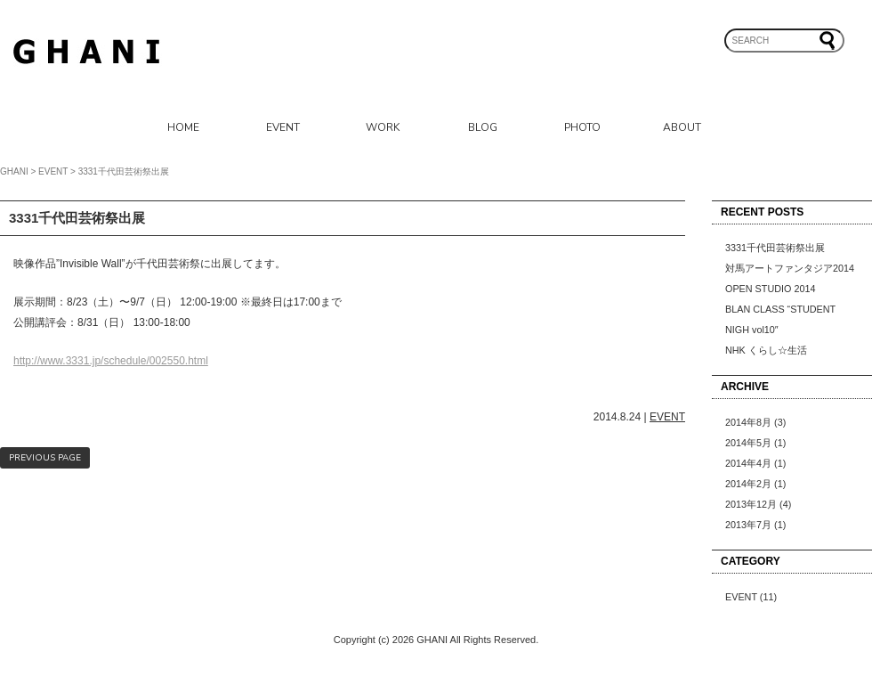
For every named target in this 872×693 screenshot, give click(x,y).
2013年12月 (751, 504)
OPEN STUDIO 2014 (770, 288)
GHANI (14, 171)
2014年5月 (748, 442)
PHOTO (582, 127)
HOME (183, 127)
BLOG (482, 127)
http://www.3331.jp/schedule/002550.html (110, 361)
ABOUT (682, 127)
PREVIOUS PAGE (45, 458)
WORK (383, 127)
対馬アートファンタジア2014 (789, 268)
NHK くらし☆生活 (766, 350)
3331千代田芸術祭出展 (775, 247)
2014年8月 (748, 422)
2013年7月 (748, 524)
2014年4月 (748, 463)
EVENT (283, 127)
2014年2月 (748, 483)
